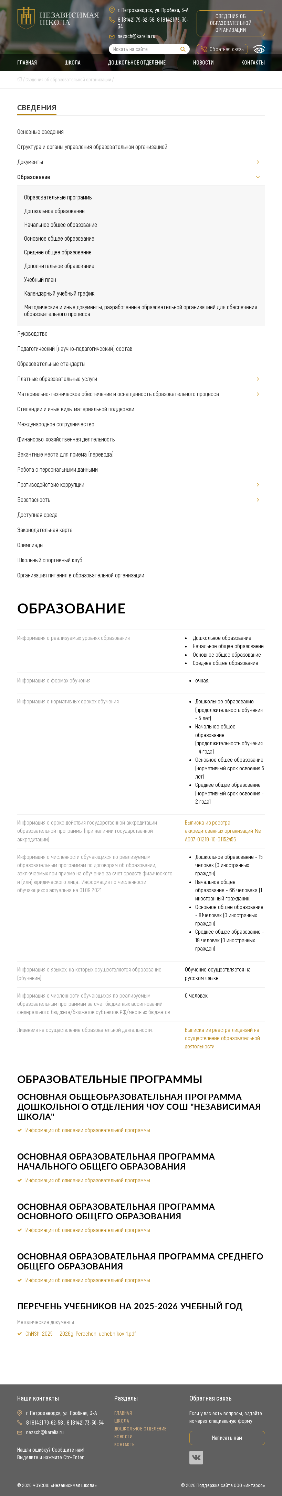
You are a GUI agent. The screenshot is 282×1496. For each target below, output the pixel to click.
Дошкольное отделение (137, 62)
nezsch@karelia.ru (136, 36)
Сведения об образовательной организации (230, 23)
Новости (204, 62)
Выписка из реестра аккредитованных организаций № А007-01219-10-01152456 (223, 831)
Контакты (253, 62)
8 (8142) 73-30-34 (85, 1422)
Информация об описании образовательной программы (87, 1130)
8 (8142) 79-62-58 (136, 19)
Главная (27, 62)
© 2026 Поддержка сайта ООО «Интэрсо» (223, 1485)
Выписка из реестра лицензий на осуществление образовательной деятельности (222, 1038)
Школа (72, 62)
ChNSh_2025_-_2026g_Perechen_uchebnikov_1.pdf (80, 1333)
